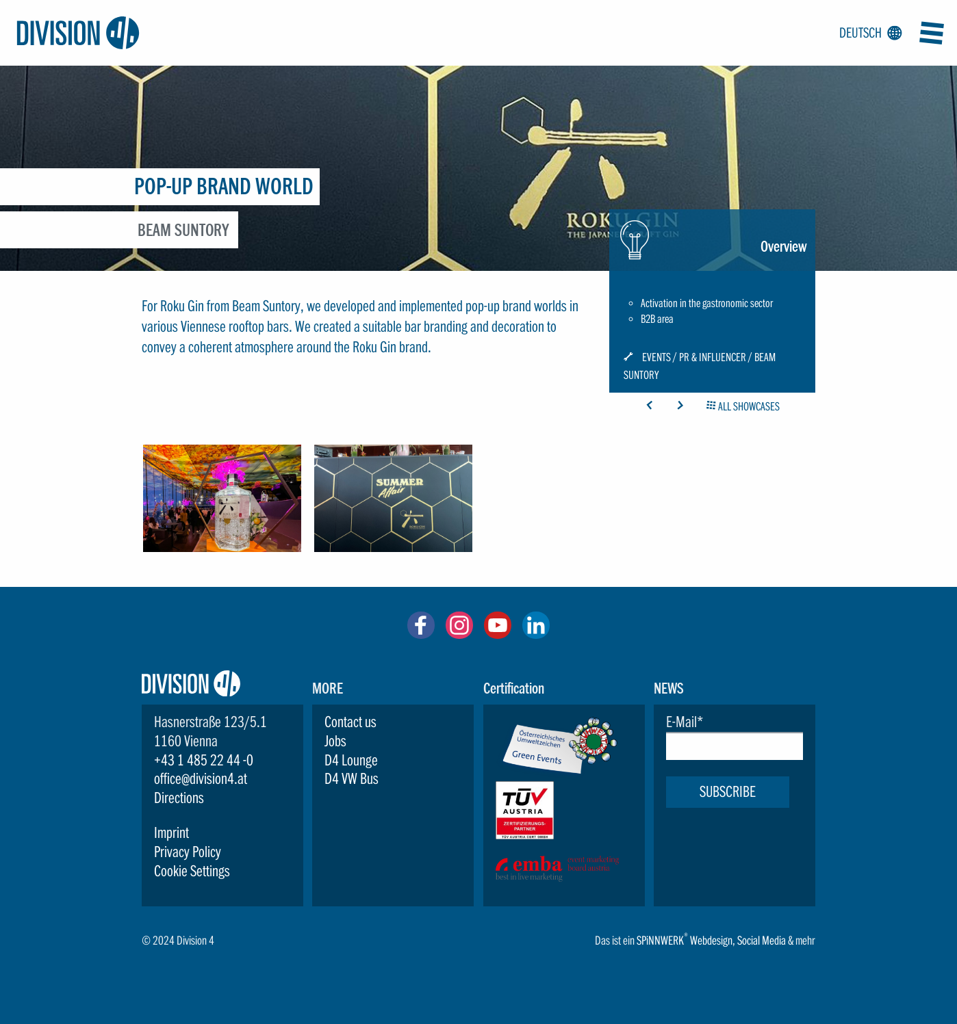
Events (656, 358)
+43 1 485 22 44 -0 (203, 760)
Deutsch (868, 33)
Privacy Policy (187, 851)
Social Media (761, 940)
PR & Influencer (712, 358)
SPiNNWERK (660, 940)
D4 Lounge (351, 760)
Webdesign (711, 940)
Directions (179, 797)
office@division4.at (200, 778)
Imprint (171, 832)
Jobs (335, 741)
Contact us (350, 721)
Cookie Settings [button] (192, 871)
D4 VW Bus (351, 778)
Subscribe (728, 791)
